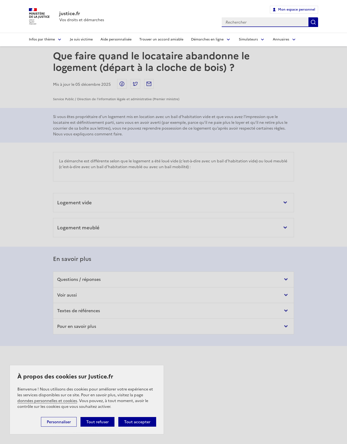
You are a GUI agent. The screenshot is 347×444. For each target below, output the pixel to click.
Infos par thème (42, 39)
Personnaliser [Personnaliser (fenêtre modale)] (59, 422)
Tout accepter (137, 422)
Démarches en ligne (207, 39)
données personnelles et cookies (47, 401)
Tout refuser (97, 422)
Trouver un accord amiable (161, 39)
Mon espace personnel (296, 9)
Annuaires (281, 39)
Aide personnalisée (116, 39)
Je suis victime (81, 39)
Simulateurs (248, 39)
